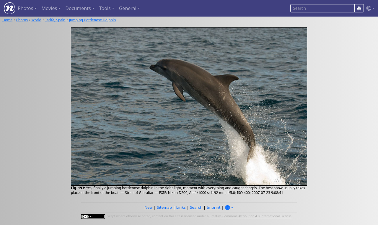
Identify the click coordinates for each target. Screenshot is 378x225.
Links (181, 207)
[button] (369, 8)
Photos (22, 19)
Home (7, 19)
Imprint (214, 207)
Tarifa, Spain (55, 19)
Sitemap (164, 207)
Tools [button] (105, 8)
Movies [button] (49, 8)
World (36, 19)
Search (196, 207)
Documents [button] (78, 8)
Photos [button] (25, 8)
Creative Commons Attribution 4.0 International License (250, 216)
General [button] (127, 8)
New (148, 207)
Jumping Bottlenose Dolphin (92, 19)
